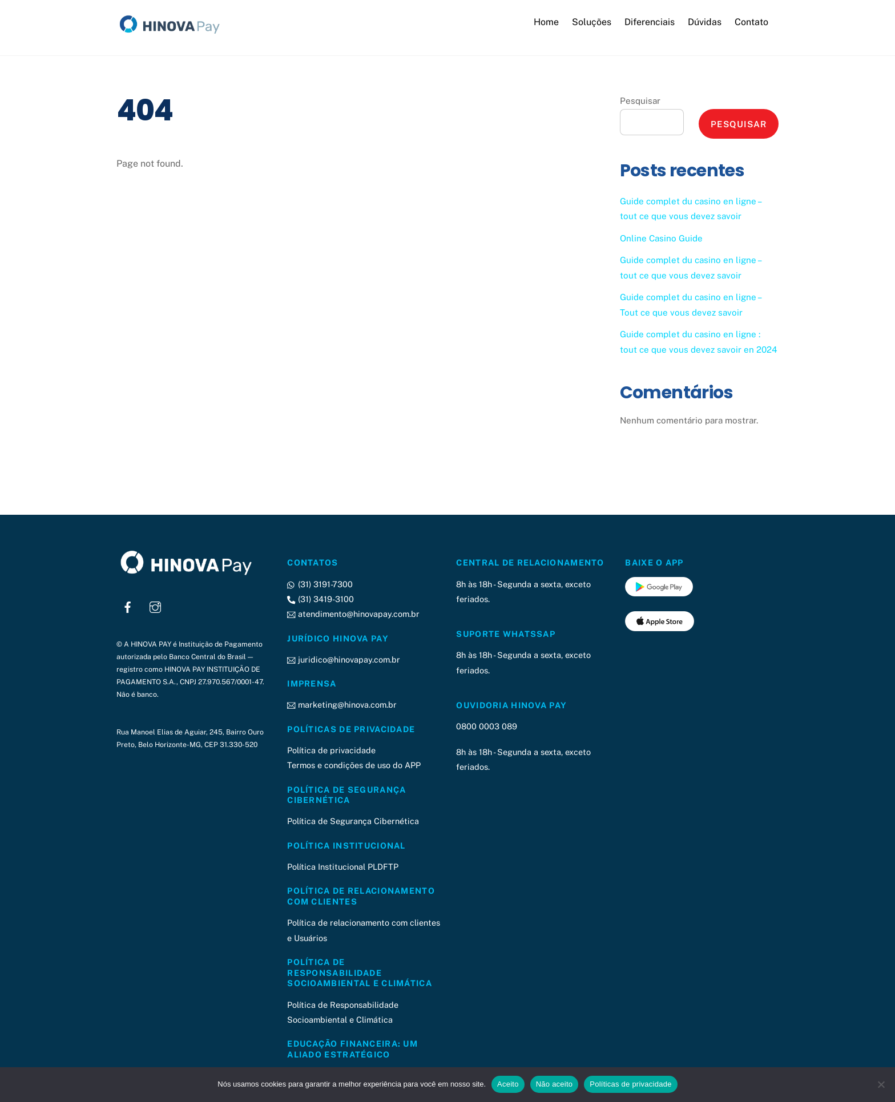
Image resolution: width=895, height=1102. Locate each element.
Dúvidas (704, 22)
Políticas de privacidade (630, 1084)
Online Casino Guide (661, 238)
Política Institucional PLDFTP (342, 866)
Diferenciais (649, 22)
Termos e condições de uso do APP (354, 765)
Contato (751, 22)
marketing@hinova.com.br (341, 705)
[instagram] (155, 606)
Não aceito (554, 1084)
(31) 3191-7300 (319, 584)
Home (546, 22)
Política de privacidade (331, 750)
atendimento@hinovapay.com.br (353, 614)
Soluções (591, 22)
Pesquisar (640, 101)
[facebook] (127, 606)
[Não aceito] (880, 1084)
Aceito (508, 1084)
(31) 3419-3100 (320, 599)
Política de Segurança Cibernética (353, 821)
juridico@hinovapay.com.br (343, 659)
